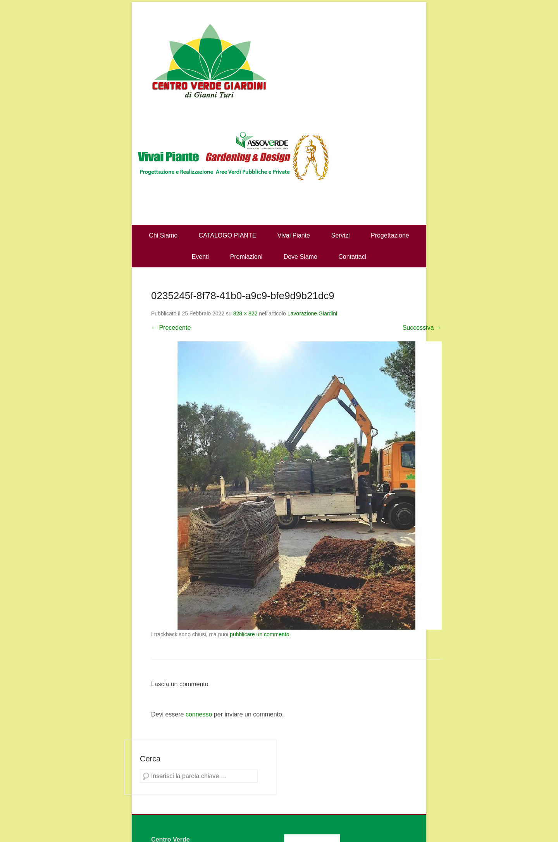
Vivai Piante (293, 235)
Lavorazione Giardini (312, 313)
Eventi (200, 256)
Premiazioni (246, 256)
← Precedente (171, 327)
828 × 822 (245, 313)
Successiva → (422, 327)
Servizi (340, 235)
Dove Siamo (300, 256)
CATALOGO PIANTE (228, 235)
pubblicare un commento (259, 634)
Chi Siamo (163, 235)
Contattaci (352, 256)
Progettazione (390, 235)
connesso (199, 714)
